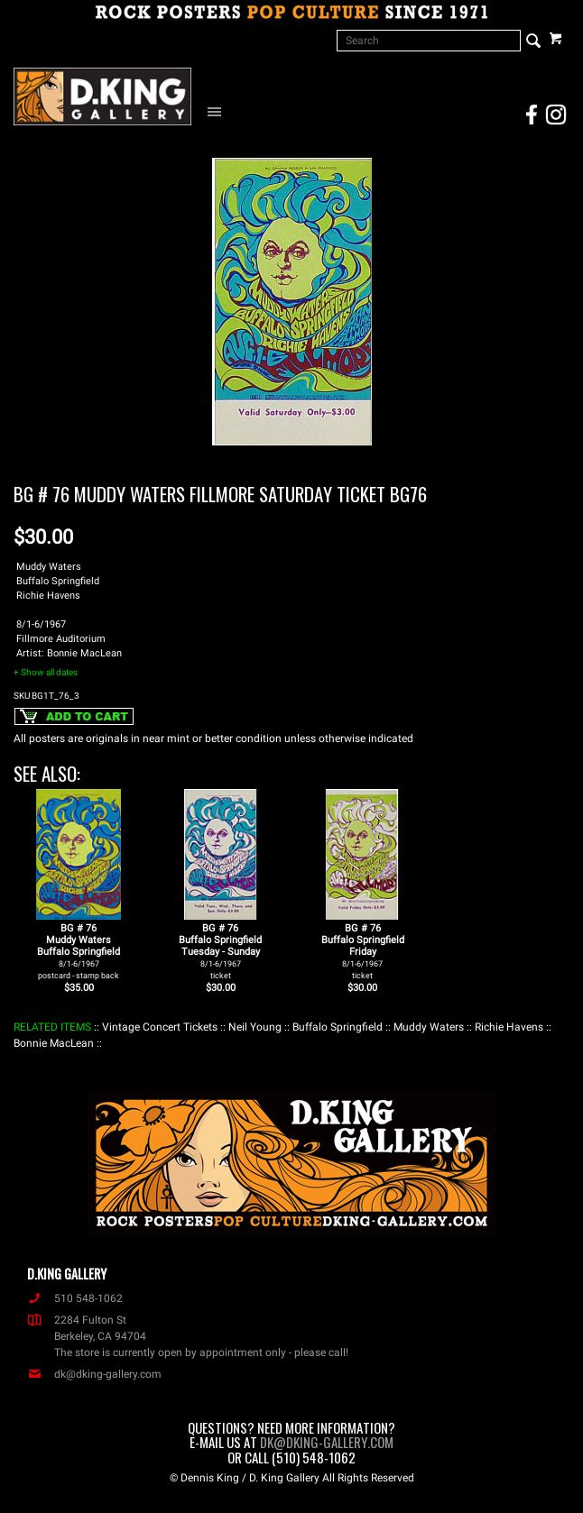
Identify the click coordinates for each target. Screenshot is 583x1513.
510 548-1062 (75, 1298)
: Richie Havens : (509, 1027)
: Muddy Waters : (428, 1027)
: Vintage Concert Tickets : (160, 1027)
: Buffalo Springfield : (337, 1027)
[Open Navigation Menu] (218, 110)
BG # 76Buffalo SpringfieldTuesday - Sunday (220, 951)
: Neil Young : (255, 1027)
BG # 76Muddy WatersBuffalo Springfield (78, 951)
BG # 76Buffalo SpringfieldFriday (362, 951)
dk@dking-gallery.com (94, 1374)
